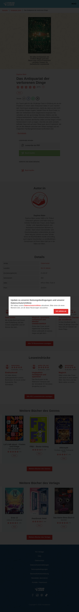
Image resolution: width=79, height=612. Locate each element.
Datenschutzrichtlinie (32, 305)
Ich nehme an (61, 311)
